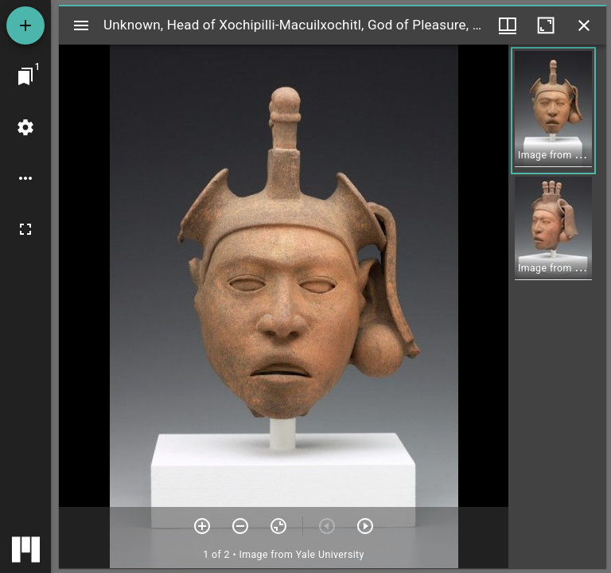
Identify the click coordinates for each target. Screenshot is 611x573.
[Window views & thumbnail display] (507, 25)
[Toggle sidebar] (81, 25)
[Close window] (584, 25)
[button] (553, 110)
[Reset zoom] (278, 526)
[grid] (557, 306)
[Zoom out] (240, 526)
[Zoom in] (202, 526)
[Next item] (365, 526)
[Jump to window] (25, 76)
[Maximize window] (546, 25)
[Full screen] (25, 229)
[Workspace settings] (25, 127)
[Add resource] (25, 25)
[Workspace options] (25, 178)
